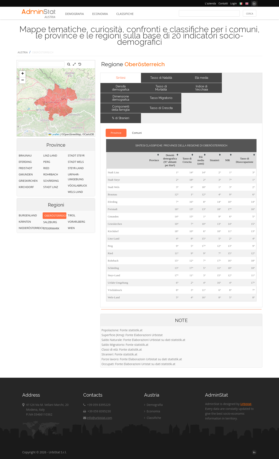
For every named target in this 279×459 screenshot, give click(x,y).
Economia (100, 14)
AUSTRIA (23, 52)
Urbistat (245, 404)
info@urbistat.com (97, 418)
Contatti (223, 3)
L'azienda (210, 3)
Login (233, 3)
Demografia (74, 14)
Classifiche (124, 14)
